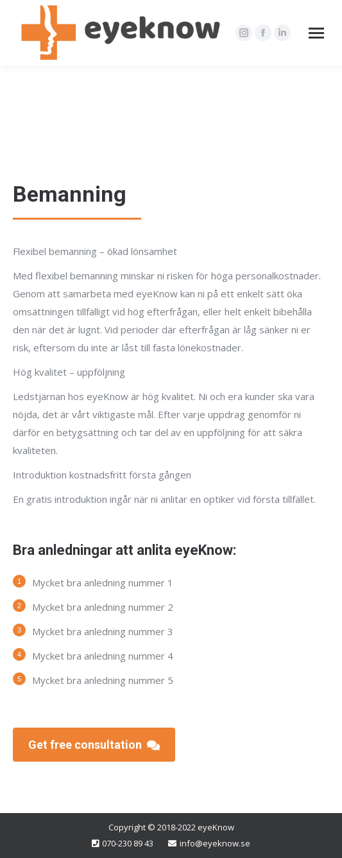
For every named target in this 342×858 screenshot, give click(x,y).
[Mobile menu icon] (316, 33)
